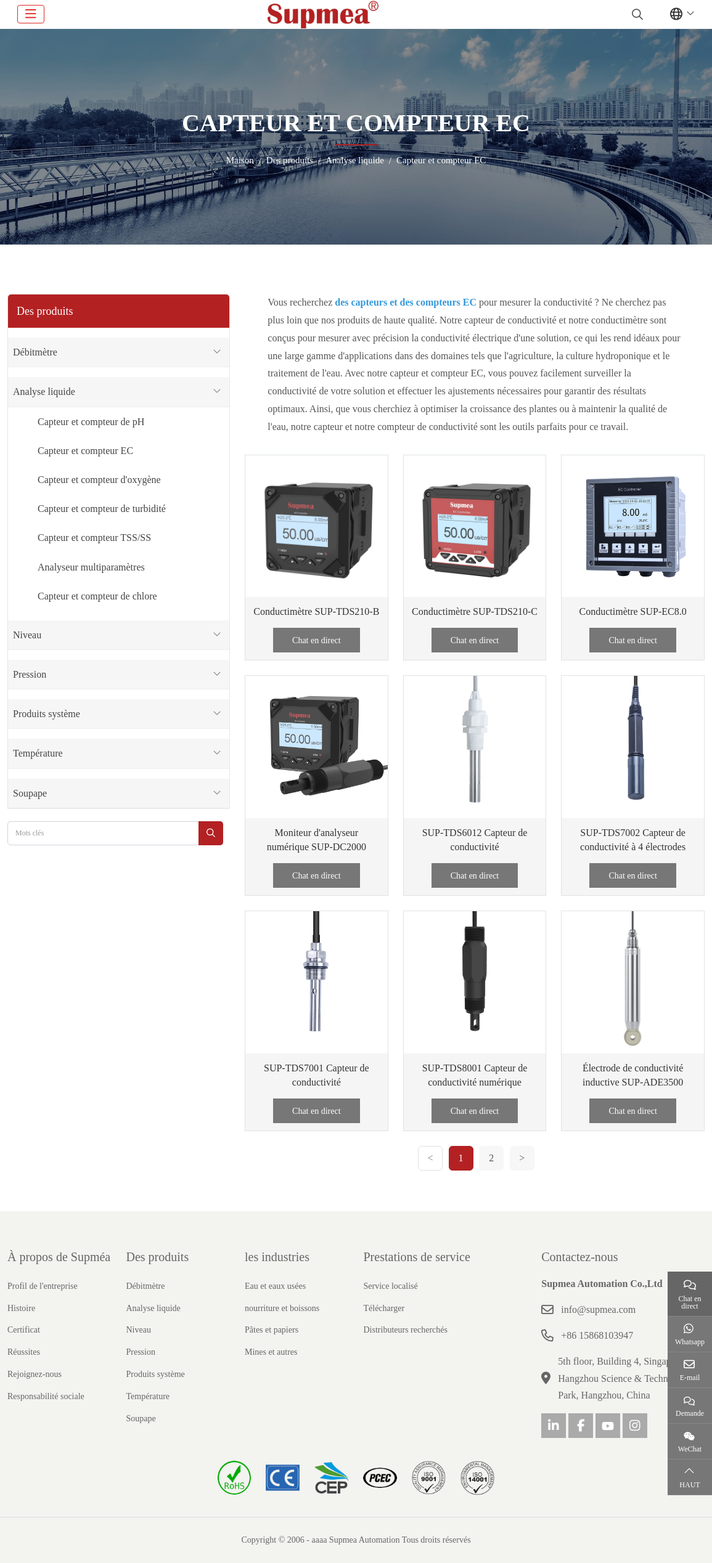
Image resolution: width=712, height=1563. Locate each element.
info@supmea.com (598, 1309)
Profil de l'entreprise (42, 1286)
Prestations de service (417, 1257)
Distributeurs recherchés (406, 1329)
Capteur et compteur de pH (91, 421)
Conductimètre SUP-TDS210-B (316, 611)
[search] (636, 14)
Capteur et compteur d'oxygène (99, 479)
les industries (277, 1257)
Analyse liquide (44, 391)
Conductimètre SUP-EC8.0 (633, 611)
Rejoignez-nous (34, 1374)
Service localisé (391, 1286)
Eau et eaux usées (275, 1286)
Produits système (46, 713)
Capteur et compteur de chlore (97, 596)
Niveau (27, 635)
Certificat (23, 1329)
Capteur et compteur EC (85, 450)
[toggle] (30, 14)
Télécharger (384, 1308)
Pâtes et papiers (271, 1329)
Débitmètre (35, 352)
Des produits (157, 1257)
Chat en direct (316, 640)
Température (38, 753)
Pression (29, 674)
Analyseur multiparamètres (91, 567)
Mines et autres (271, 1352)
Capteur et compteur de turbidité (102, 508)
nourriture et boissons (282, 1308)
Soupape (30, 793)
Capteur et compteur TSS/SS (94, 537)
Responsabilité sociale (45, 1396)
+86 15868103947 (597, 1335)
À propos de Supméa (58, 1257)
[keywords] (103, 833)
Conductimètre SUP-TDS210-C (475, 611)
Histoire (21, 1308)
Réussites (23, 1352)
